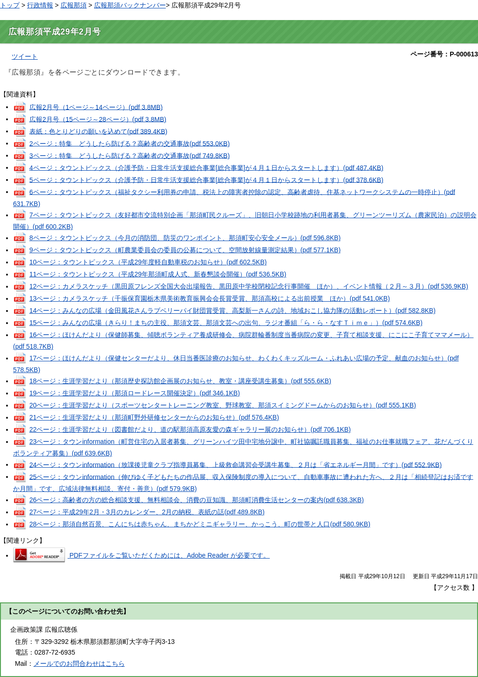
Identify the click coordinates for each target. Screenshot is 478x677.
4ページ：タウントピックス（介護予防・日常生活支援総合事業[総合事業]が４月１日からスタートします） (206, 167)
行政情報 (40, 5)
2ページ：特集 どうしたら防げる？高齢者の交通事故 (129, 143)
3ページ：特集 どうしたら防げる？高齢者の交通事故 (129, 155)
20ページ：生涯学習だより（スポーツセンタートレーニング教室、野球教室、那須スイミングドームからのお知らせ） (222, 405)
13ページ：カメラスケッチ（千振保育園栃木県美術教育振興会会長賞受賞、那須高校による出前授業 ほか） (209, 298)
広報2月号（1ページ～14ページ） (96, 107)
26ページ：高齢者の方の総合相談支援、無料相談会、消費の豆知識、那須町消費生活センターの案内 (196, 500)
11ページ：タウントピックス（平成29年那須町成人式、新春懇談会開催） (158, 274)
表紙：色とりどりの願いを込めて (98, 131)
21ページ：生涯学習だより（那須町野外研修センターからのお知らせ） (154, 417)
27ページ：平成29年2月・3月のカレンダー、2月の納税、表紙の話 (147, 512)
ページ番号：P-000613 (444, 54)
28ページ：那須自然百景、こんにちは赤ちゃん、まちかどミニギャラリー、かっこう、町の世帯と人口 (199, 524)
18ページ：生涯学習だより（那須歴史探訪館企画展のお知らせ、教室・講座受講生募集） (180, 381)
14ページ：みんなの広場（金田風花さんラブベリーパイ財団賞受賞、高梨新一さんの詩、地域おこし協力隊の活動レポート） (232, 310)
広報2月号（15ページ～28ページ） (97, 119)
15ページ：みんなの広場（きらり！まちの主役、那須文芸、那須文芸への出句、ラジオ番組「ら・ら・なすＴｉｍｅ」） (226, 322)
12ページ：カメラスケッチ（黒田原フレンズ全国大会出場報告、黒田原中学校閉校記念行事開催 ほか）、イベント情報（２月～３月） (248, 286)
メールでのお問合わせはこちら (79, 663)
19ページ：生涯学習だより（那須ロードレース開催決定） (134, 393)
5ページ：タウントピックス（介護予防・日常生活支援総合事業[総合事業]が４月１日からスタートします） (206, 179)
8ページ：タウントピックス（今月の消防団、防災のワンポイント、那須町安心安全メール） (185, 238)
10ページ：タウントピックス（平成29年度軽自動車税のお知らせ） (148, 262)
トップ (10, 5)
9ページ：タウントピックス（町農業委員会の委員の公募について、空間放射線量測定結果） (185, 250)
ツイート (25, 56)
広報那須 (74, 5)
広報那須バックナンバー (130, 5)
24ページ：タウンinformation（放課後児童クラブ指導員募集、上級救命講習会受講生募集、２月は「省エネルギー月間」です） (235, 464)
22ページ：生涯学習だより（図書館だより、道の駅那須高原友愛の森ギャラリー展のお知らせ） (190, 429)
